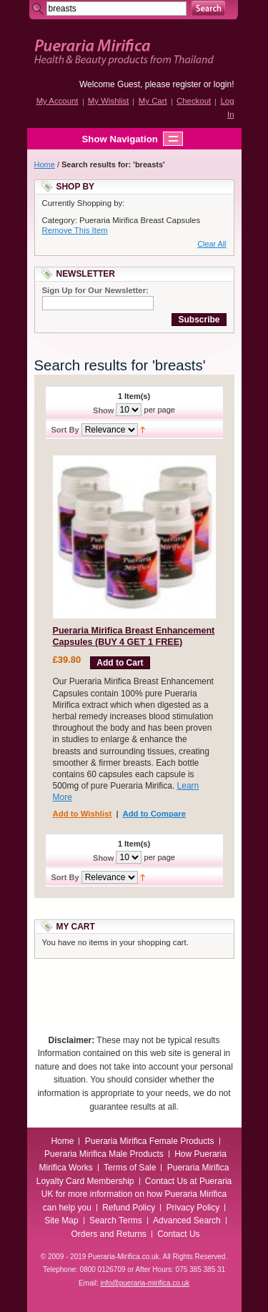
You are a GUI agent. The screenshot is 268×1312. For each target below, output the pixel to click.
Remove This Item (75, 230)
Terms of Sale (130, 1168)
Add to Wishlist (82, 813)
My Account (57, 101)
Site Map (61, 1220)
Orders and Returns (108, 1234)
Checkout (194, 101)
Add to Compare (154, 813)
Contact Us (178, 1234)
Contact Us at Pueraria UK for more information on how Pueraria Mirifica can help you (136, 1194)
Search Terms (115, 1220)
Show (103, 409)
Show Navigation (105, 139)
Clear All (211, 244)
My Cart (153, 101)
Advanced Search (187, 1220)
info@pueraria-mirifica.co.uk (144, 1283)
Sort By (65, 429)
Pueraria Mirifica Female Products (149, 1141)
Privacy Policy (193, 1208)
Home (44, 164)
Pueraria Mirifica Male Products (104, 1154)
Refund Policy (128, 1208)
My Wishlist (108, 101)
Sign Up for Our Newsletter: (95, 290)
